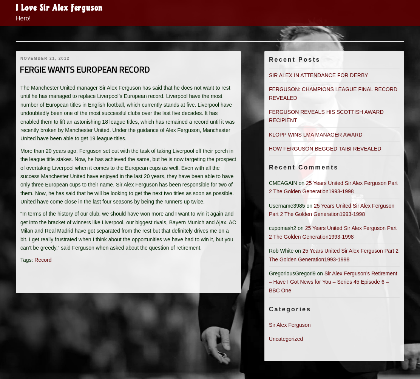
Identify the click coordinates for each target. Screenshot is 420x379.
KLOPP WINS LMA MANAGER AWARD (316, 135)
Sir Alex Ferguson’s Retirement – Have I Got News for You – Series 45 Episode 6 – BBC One (333, 282)
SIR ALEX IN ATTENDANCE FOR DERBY (318, 75)
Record (42, 260)
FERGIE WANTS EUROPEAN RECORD (85, 69)
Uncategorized (286, 339)
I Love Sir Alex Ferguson (59, 8)
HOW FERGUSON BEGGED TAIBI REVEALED (325, 149)
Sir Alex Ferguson (290, 325)
